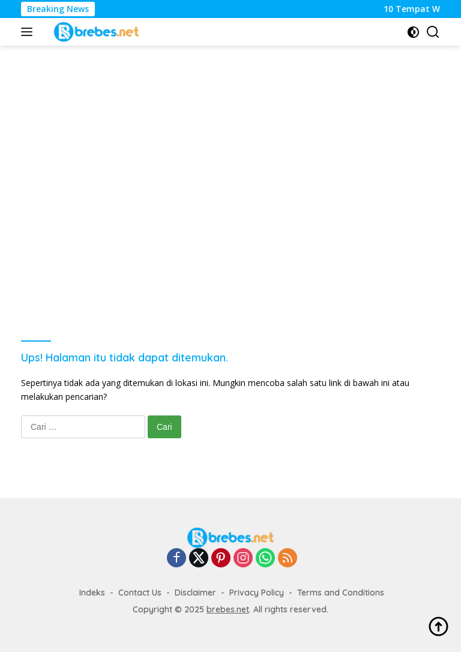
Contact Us (139, 592)
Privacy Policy (256, 592)
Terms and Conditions (340, 592)
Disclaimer (195, 592)
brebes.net (227, 609)
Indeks (92, 592)
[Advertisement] (239, 85)
